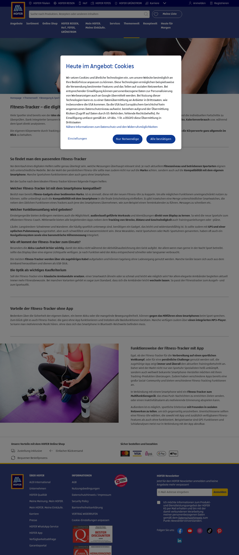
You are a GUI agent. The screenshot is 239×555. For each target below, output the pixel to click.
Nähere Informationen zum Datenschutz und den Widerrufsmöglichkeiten (112, 127)
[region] (120, 102)
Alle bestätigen (160, 139)
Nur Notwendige (127, 139)
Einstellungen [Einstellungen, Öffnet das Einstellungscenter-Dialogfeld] (77, 138)
